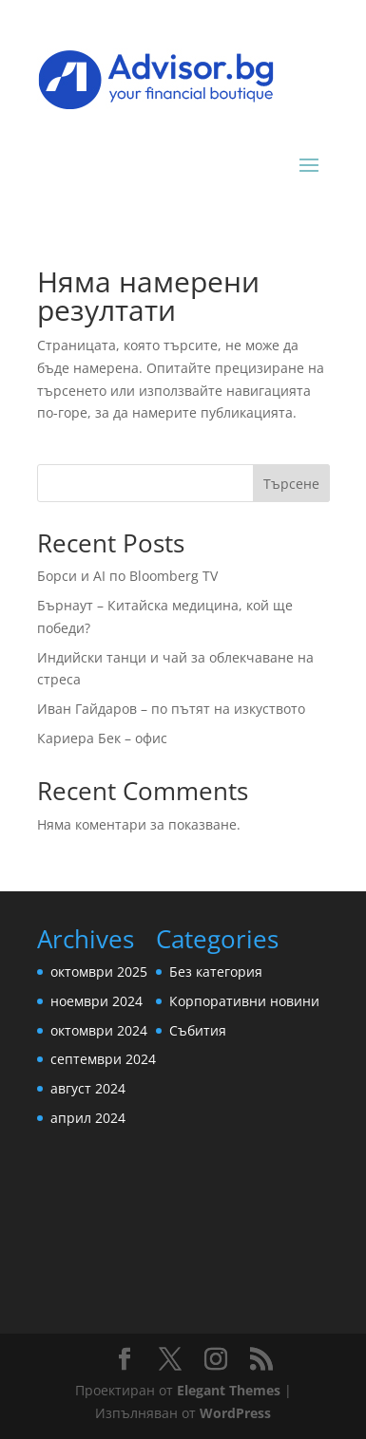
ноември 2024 (96, 1001)
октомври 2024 (98, 1030)
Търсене (291, 484)
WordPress (235, 1413)
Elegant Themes (228, 1390)
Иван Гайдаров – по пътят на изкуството (171, 709)
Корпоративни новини (244, 1001)
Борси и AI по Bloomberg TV (127, 576)
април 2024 (87, 1118)
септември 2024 (103, 1059)
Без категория (215, 971)
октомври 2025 (98, 971)
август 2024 (87, 1088)
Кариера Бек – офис (102, 738)
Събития (197, 1030)
